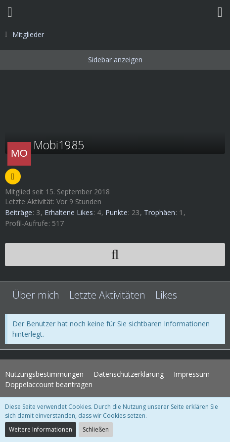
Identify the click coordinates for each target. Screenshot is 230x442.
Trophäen (159, 212)
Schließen (96, 429)
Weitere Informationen (40, 429)
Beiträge (18, 212)
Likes (166, 295)
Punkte (116, 212)
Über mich (35, 295)
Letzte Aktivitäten (107, 295)
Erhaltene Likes (69, 212)
